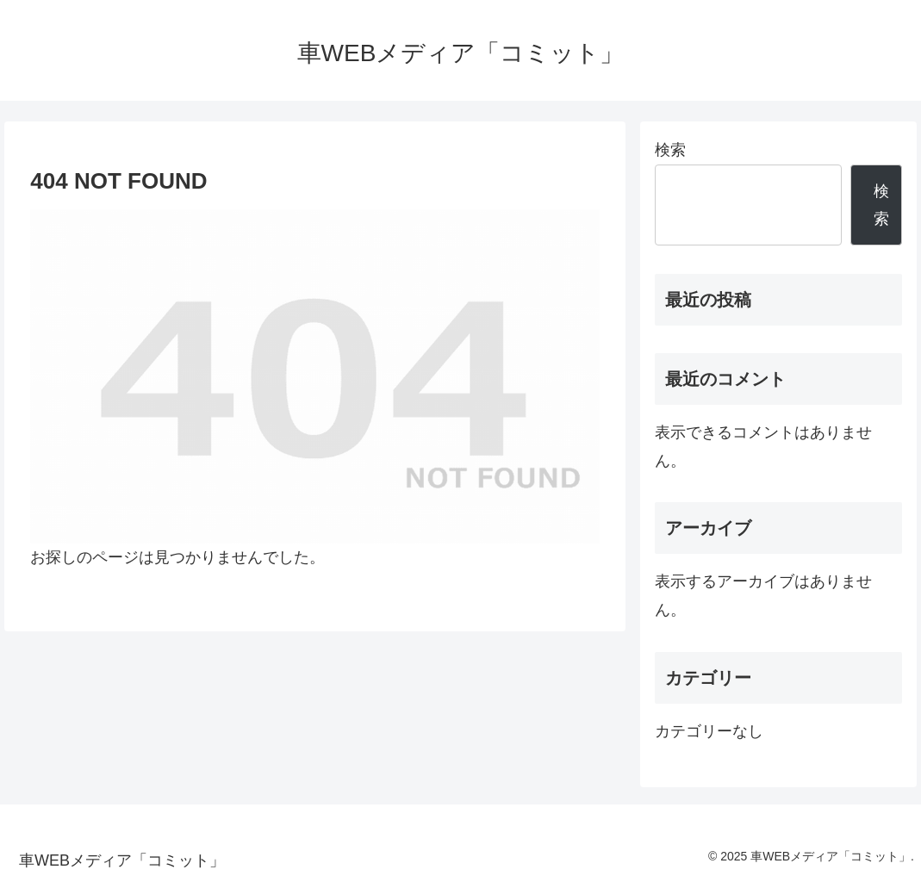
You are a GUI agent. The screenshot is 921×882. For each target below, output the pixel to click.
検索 (670, 149)
